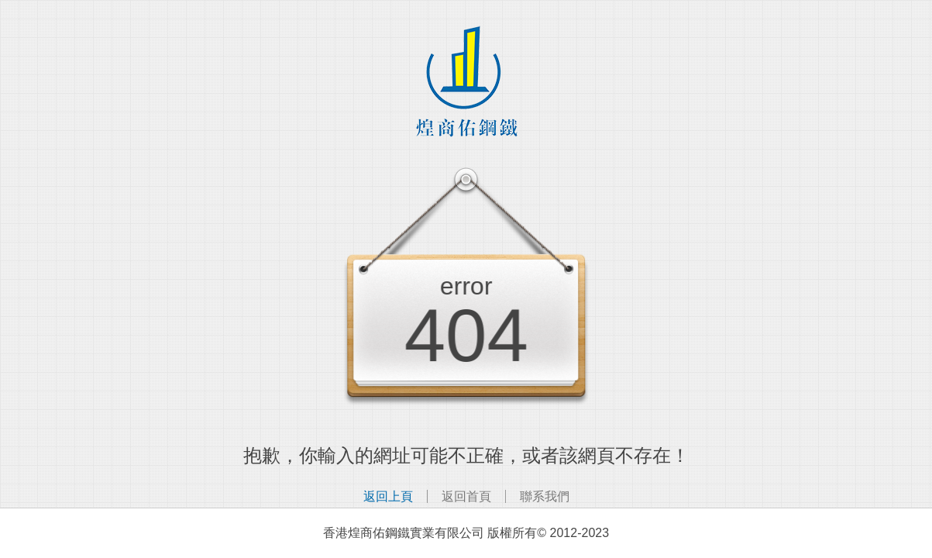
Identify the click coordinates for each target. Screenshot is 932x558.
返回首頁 (466, 496)
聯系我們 (544, 496)
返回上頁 (388, 496)
